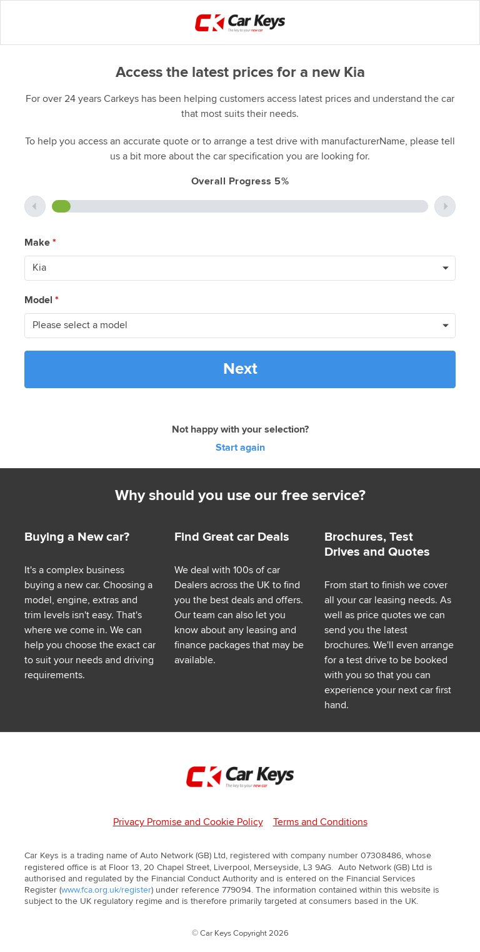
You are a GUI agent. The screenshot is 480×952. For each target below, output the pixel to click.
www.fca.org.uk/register (106, 890)
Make (40, 243)
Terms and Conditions (320, 822)
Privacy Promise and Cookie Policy (188, 822)
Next (240, 369)
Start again (240, 448)
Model (41, 300)
